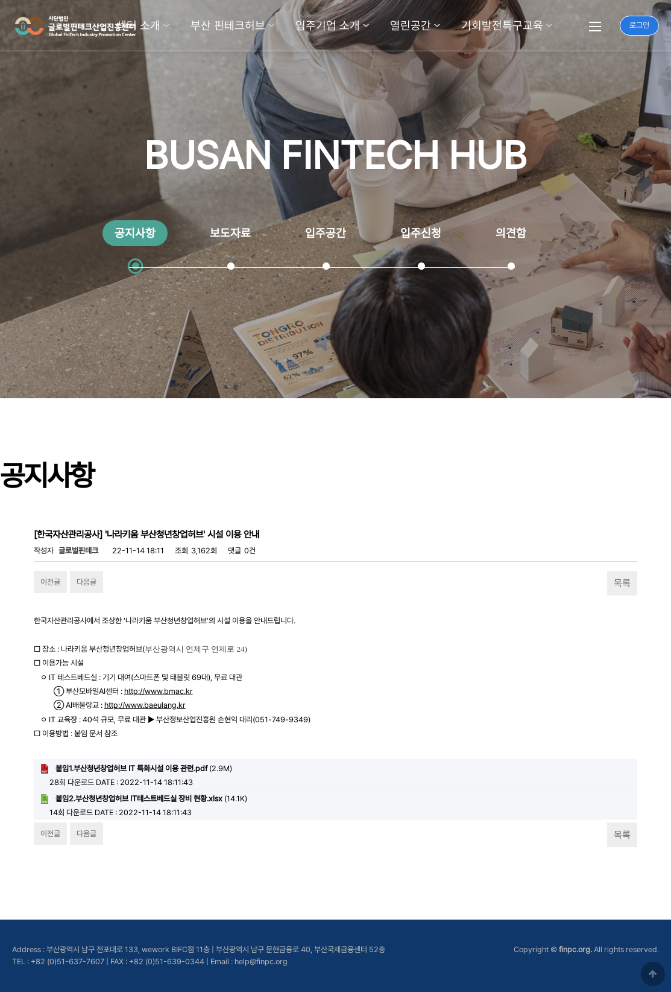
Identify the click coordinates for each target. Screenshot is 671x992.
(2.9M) (136, 769)
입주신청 (420, 233)
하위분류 (166, 25)
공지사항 (135, 233)
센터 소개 (138, 26)
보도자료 (230, 233)
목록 (622, 583)
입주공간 (325, 233)
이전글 (50, 582)
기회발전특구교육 (502, 26)
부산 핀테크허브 (228, 26)
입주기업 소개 (327, 26)
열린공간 (410, 26)
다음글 (86, 582)
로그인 (639, 25)
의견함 (511, 233)
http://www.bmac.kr (158, 691)
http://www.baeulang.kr (145, 705)
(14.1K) (143, 799)
